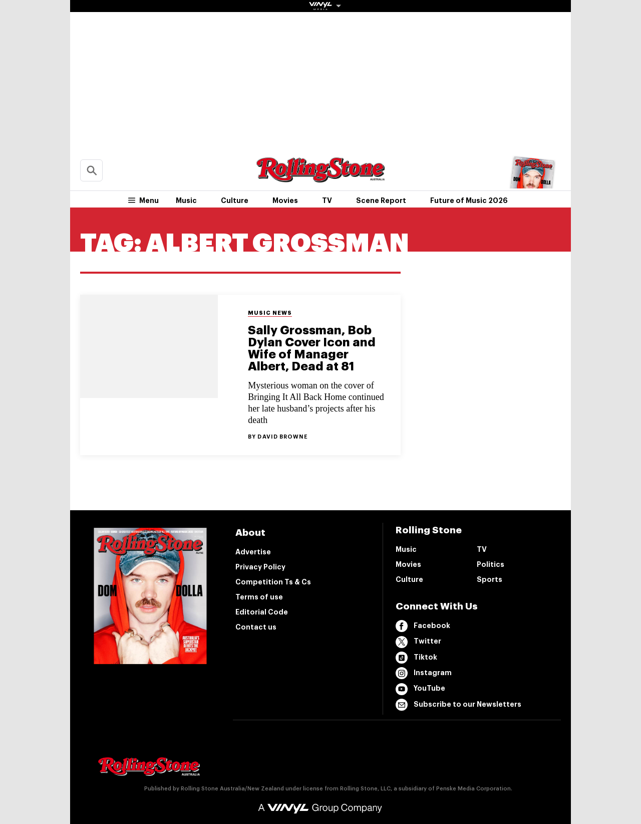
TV (327, 200)
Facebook (423, 626)
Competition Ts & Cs (273, 581)
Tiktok (416, 658)
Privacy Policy (260, 566)
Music (186, 200)
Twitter (418, 642)
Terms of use (259, 596)
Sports (489, 579)
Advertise (253, 551)
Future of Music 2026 (469, 200)
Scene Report (381, 200)
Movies (285, 200)
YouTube (420, 689)
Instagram (424, 673)
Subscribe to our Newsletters (458, 705)
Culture (234, 200)
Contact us (255, 627)
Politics (490, 564)
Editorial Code (261, 611)
